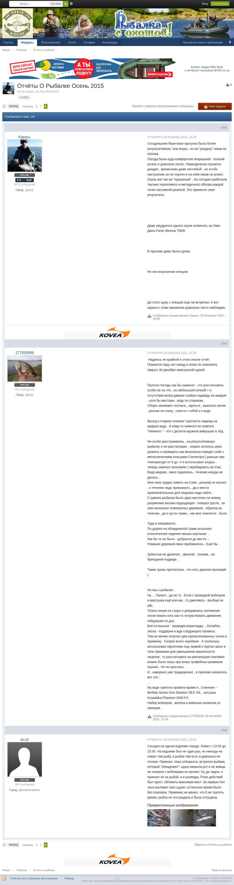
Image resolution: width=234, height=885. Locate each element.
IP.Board (227, 878)
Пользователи (51, 42)
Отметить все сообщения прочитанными (34, 878)
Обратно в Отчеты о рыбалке (213, 844)
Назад (13, 106)
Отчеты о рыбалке (44, 870)
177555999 (24, 353)
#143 (224, 730)
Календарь (110, 42)
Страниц (27, 106)
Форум (6, 870)
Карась (29, 91)
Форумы (27, 42)
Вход (205, 3)
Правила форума (222, 870)
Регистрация (220, 3)
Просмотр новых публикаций (203, 42)
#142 (224, 343)
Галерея (89, 42)
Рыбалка (21, 870)
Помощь (69, 878)
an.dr (24, 740)
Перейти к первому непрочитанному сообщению (163, 106)
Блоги (72, 42)
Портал (8, 42)
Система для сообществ (207, 878)
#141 (224, 127)
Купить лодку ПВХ (203, 67)
